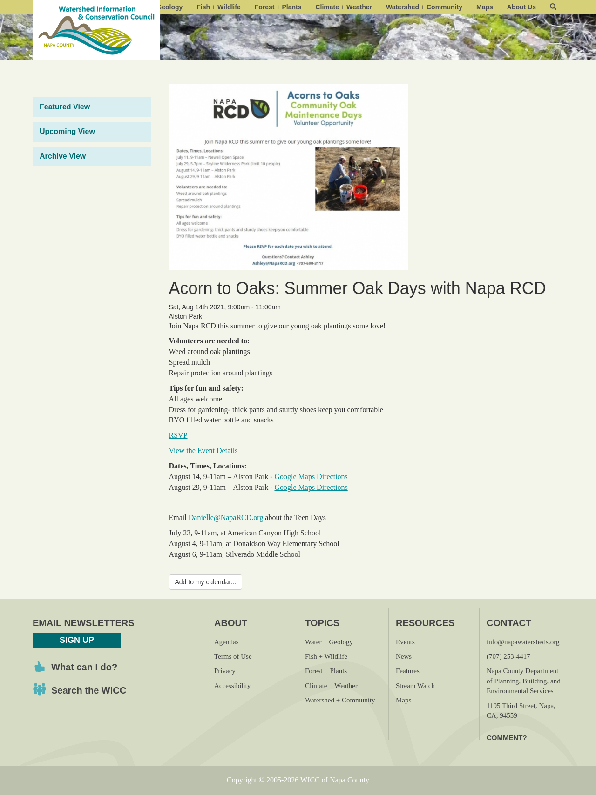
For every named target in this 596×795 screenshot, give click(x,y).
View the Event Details (203, 450)
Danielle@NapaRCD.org (226, 517)
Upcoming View (67, 131)
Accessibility (232, 685)
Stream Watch (415, 685)
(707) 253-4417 (508, 656)
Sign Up (77, 640)
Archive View (63, 156)
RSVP (178, 435)
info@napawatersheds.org (523, 642)
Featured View (65, 107)
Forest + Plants (278, 7)
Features (408, 671)
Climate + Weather (343, 7)
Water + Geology (329, 642)
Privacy (225, 671)
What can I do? (84, 667)
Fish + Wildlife (218, 7)
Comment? (507, 738)
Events (405, 642)
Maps (484, 7)
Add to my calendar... (206, 582)
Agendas (226, 642)
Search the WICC (88, 690)
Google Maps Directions (310, 477)
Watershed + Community (424, 7)
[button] (553, 7)
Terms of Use (233, 656)
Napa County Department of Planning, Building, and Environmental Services (524, 681)
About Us (521, 7)
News (404, 656)
